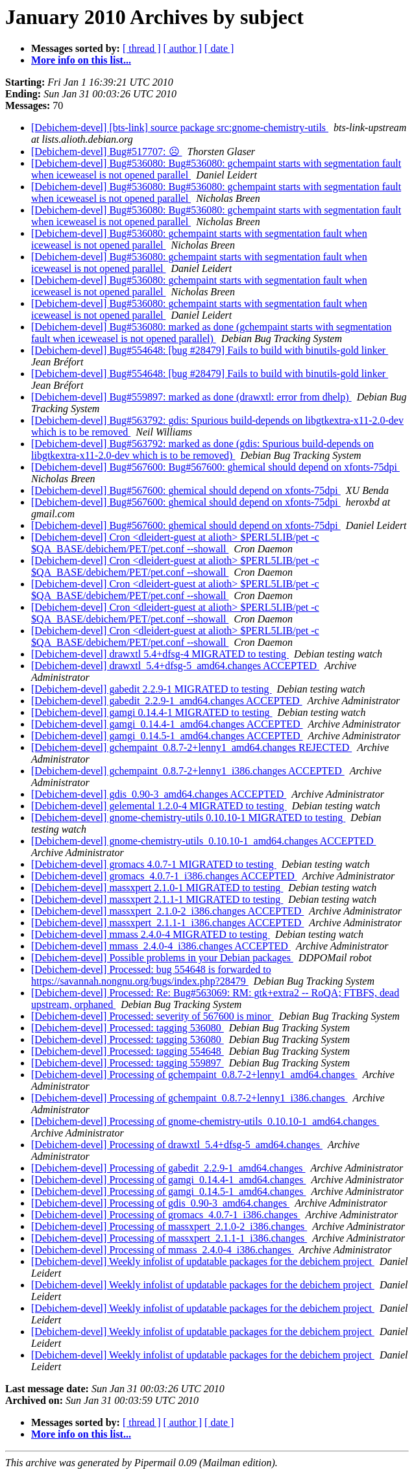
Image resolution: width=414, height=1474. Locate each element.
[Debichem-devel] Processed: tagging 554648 (127, 1051)
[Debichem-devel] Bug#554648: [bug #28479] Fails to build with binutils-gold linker (209, 350)
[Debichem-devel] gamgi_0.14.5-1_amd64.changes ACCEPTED (167, 735)
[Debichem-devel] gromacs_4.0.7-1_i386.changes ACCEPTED (164, 875)
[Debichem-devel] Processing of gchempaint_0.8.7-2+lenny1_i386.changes (189, 1097)
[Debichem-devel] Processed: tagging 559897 (127, 1062)
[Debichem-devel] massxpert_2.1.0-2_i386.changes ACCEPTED (167, 910)
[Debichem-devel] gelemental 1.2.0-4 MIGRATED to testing (159, 805)
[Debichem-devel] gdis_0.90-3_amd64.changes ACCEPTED (158, 794)
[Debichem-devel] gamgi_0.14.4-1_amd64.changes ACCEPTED (167, 724)
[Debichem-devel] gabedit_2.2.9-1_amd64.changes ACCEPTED (166, 700)
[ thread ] (142, 48)
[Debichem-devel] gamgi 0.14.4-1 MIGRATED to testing (151, 712)
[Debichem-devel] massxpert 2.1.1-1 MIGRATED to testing (157, 899)
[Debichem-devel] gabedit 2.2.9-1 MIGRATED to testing (151, 688)
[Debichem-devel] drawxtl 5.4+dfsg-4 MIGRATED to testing (160, 653)
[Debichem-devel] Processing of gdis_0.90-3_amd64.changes (160, 1203)
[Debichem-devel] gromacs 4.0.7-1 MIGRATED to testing (153, 864)
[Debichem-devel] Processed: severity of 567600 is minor (152, 1016)
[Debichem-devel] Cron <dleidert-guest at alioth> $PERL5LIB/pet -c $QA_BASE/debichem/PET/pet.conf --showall (175, 543)
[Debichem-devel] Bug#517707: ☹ (106, 151)
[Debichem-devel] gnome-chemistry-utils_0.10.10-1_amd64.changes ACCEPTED (203, 840)
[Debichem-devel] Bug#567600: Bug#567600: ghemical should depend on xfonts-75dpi (215, 467)
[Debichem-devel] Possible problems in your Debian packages (162, 957)
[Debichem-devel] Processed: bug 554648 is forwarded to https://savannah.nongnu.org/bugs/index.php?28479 (151, 975)
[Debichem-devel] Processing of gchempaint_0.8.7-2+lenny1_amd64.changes (194, 1074)
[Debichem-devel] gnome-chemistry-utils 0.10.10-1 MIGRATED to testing (188, 817)
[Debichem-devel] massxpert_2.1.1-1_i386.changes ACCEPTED (167, 922)
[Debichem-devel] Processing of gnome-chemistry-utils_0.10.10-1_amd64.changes (205, 1121)
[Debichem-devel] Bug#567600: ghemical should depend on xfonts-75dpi (186, 490)
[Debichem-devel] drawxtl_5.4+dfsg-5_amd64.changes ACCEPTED (175, 665)
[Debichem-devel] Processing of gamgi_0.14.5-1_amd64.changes (168, 1191)
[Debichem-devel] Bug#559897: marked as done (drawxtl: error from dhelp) (191, 396)
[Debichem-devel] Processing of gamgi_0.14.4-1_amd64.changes (168, 1179)
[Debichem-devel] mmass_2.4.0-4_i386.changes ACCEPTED (161, 946)
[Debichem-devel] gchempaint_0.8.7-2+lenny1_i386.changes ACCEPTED (188, 770)
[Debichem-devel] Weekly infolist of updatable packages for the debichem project (202, 1261)
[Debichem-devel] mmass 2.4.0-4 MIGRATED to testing (150, 934)
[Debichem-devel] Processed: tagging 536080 (127, 1027)
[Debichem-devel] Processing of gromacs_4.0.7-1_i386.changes (165, 1214)
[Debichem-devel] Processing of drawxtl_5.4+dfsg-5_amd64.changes (177, 1144)
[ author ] (183, 48)
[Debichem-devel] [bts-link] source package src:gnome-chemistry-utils (179, 127)
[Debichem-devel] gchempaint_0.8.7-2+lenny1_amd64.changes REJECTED (191, 747)
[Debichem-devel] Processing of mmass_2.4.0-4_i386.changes (162, 1249)
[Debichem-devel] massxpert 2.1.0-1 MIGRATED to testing (157, 887)
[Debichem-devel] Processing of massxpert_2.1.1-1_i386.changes (169, 1238)
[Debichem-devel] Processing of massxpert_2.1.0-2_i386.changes (169, 1226)
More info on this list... (81, 60)
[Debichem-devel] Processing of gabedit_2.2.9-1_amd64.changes (168, 1167)
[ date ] (219, 48)
